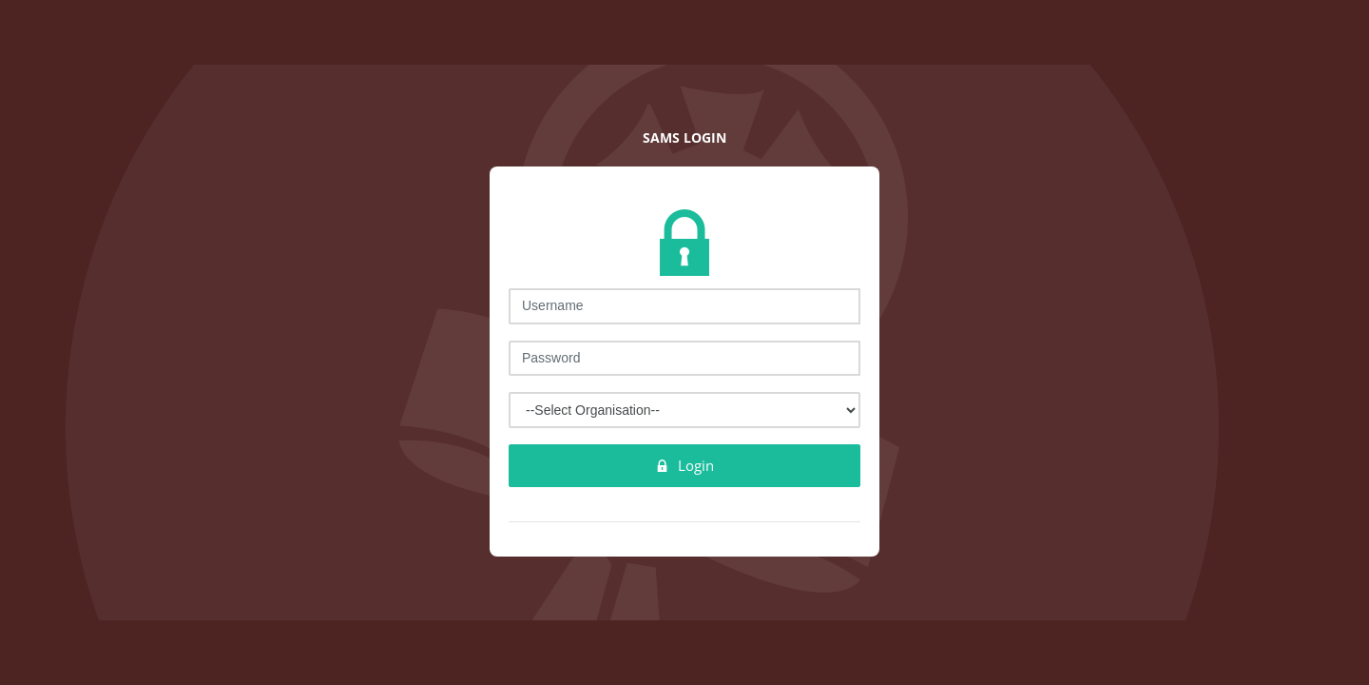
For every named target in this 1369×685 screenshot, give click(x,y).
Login (684, 465)
